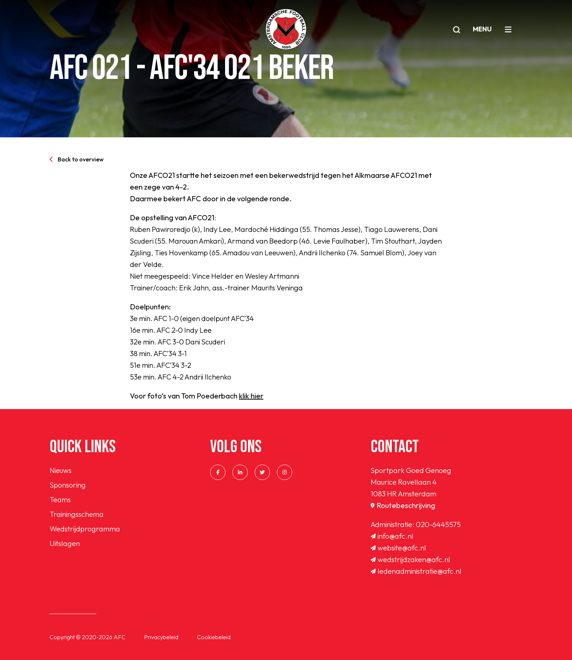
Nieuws (61, 470)
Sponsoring (68, 484)
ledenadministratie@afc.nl (416, 571)
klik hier (251, 395)
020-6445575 (438, 524)
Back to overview (77, 159)
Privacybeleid (161, 637)
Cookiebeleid (214, 637)
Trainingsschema (77, 514)
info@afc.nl (392, 536)
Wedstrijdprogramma (85, 528)
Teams (60, 499)
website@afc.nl (398, 547)
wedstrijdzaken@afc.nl (410, 559)
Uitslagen (65, 543)
